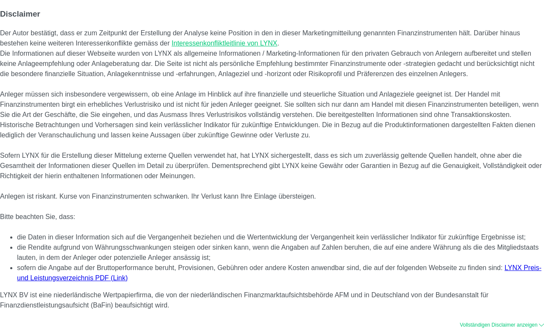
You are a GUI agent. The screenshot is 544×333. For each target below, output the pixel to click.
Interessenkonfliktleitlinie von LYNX (225, 43)
